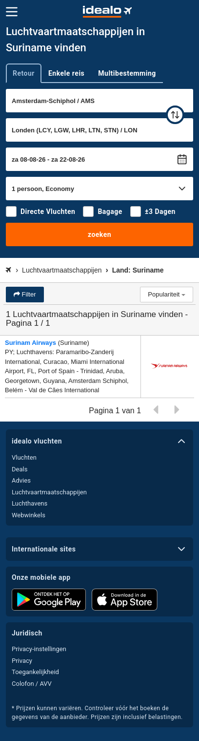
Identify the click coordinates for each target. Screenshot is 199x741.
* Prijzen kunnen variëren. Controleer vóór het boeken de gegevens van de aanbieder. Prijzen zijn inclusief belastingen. (97, 712)
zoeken (99, 234)
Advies (21, 480)
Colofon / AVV (32, 683)
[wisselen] (175, 115)
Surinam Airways (30, 342)
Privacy (22, 660)
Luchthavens (29, 503)
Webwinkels (28, 515)
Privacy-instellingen (39, 649)
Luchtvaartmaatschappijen (49, 492)
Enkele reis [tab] (66, 73)
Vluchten (24, 457)
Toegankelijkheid (35, 672)
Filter (28, 294)
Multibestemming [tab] (127, 73)
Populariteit (166, 294)
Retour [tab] (24, 73)
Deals (19, 469)
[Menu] (11, 11)
